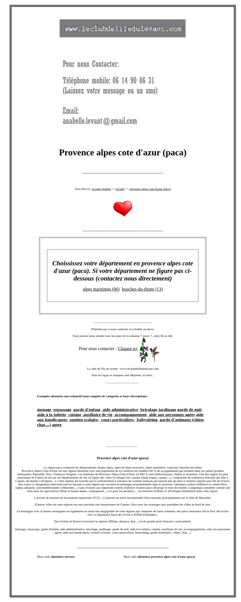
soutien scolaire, (84, 419)
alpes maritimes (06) (101, 289)
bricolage (148, 409)
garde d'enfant (86, 409)
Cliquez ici (127, 348)
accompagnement (130, 414)
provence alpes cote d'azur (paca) (150, 188)
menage (44, 409)
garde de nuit (189, 409)
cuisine (74, 414)
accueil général (101, 188)
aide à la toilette (51, 414)
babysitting (147, 419)
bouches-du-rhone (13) (142, 289)
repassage (62, 409)
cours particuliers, (117, 419)
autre (57, 424)
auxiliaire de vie (97, 414)
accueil (120, 188)
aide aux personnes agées (171, 414)
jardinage (167, 409)
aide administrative (120, 409)
